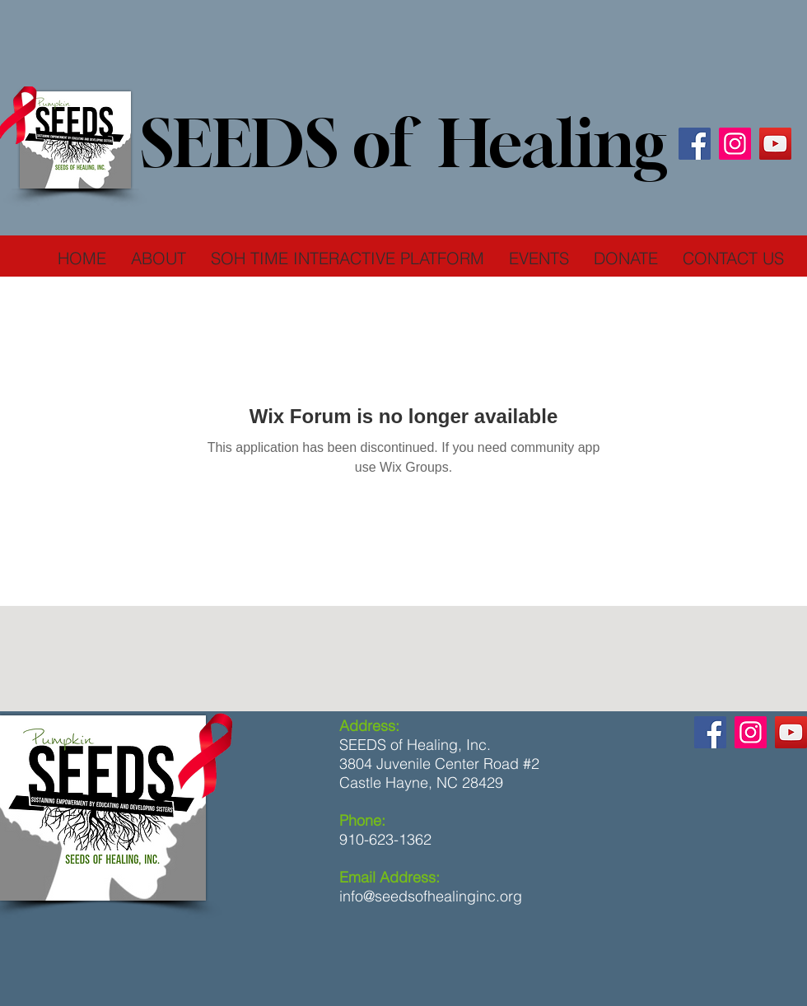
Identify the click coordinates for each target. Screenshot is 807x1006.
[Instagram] (735, 144)
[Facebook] (695, 144)
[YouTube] (775, 144)
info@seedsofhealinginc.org (430, 896)
